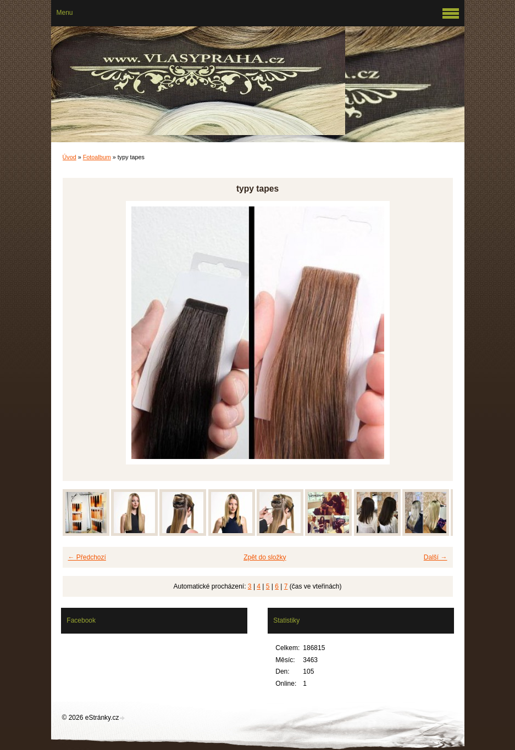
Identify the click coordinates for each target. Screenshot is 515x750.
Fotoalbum (97, 157)
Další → (435, 557)
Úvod (69, 157)
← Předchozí (87, 557)
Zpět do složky (264, 557)
